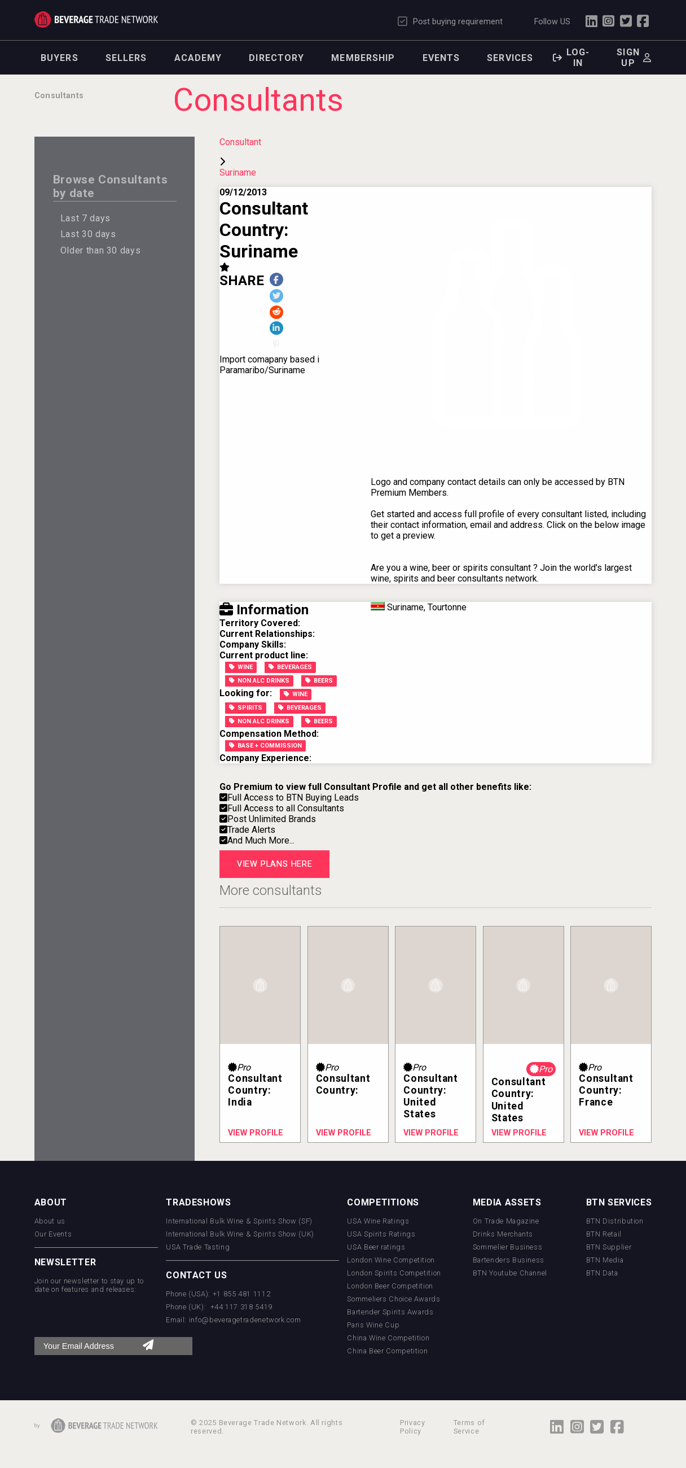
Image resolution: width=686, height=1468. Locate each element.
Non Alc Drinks (259, 680)
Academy (198, 58)
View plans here (275, 864)
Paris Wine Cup (373, 1325)
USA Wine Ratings (378, 1221)
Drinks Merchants (503, 1234)
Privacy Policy (412, 1426)
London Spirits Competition (394, 1273)
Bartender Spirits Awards (390, 1312)
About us (49, 1221)
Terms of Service (469, 1426)
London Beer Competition (390, 1286)
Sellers (126, 58)
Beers (319, 680)
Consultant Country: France (606, 1090)
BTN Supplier (609, 1247)
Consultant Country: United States (430, 1096)
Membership (363, 58)
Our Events (53, 1234)
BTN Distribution (615, 1221)
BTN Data (602, 1273)
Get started (393, 514)
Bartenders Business (508, 1260)
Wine (241, 667)
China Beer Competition (387, 1351)
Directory (276, 58)
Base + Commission (265, 745)
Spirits (245, 707)
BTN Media (605, 1260)
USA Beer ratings (376, 1247)
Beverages (290, 667)
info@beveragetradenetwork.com (245, 1320)
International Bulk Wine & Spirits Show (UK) (240, 1234)
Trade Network (96, 19)
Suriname (237, 172)
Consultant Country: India (255, 1090)
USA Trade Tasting (198, 1247)
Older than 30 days (100, 250)
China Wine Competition (388, 1338)
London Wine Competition (391, 1260)
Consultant (240, 142)
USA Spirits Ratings (381, 1234)
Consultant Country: (343, 1084)
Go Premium (245, 786)
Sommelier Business (508, 1247)
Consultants (59, 96)
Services (510, 58)
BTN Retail (604, 1234)
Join (548, 567)
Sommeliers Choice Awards (393, 1299)
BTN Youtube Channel (510, 1273)
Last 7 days (85, 218)
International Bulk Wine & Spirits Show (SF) (239, 1221)
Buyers (59, 58)
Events (441, 58)
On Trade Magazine (506, 1221)
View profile (255, 1133)
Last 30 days (88, 234)
